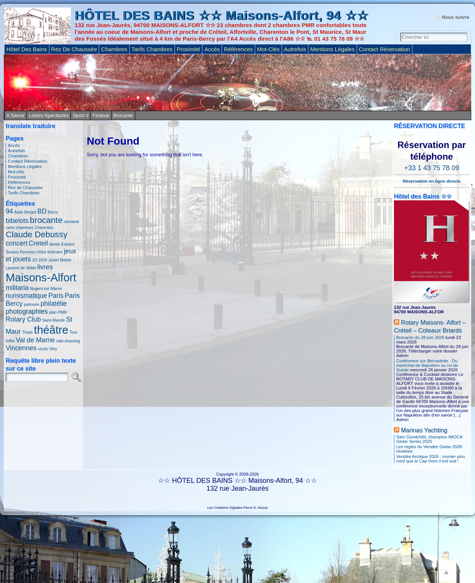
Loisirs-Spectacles (49, 115)
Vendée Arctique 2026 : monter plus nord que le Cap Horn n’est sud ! (430, 458)
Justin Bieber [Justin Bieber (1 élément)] (60, 260)
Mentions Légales (25, 166)
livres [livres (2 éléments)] (45, 267)
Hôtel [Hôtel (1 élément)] (41, 252)
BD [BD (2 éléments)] (42, 211)
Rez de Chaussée (25, 187)
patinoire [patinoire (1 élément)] (31, 304)
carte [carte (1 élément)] (10, 227)
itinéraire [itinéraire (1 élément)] (55, 252)
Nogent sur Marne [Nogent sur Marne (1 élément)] (46, 288)
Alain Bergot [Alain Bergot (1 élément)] (25, 212)
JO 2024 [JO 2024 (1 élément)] (39, 260)
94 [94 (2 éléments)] (9, 211)
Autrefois (16, 150)
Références (19, 182)
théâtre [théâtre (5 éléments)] (51, 330)
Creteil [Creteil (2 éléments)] (38, 243)
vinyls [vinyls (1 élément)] (43, 348)
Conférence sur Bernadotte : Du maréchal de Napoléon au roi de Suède (427, 365)
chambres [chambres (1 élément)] (25, 227)
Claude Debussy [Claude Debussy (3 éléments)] (36, 234)
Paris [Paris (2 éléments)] (55, 295)
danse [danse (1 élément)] (54, 244)
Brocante (123, 115)
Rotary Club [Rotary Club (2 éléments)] (23, 319)
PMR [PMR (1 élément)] (62, 312)
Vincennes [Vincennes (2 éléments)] (21, 348)
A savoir (15, 115)
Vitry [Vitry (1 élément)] (53, 348)
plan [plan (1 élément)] (53, 312)
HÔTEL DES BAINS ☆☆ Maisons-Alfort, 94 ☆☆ (221, 16)
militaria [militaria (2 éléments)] (17, 288)
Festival (100, 115)
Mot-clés (16, 171)
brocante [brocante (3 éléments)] (46, 220)
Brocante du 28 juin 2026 (420, 337)
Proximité (17, 177)
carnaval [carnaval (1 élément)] (71, 221)
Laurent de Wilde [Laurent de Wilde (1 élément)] (21, 268)
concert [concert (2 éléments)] (17, 243)
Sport (78, 115)
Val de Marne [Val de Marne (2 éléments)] (35, 340)
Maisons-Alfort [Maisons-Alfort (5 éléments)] (41, 277)
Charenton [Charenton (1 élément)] (44, 227)
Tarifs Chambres (24, 193)
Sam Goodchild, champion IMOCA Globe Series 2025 (429, 439)
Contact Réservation (27, 161)
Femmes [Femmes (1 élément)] (27, 252)
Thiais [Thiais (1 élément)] (27, 332)
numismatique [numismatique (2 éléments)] (26, 295)
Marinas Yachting (424, 430)
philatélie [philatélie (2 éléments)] (53, 303)
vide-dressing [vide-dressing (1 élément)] (68, 341)
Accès (14, 145)
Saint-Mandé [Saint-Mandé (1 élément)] (53, 320)
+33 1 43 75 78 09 (431, 168)
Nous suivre (455, 17)
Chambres (18, 156)
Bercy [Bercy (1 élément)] (53, 212)
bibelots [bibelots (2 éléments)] (17, 220)
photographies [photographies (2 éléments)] (27, 311)
